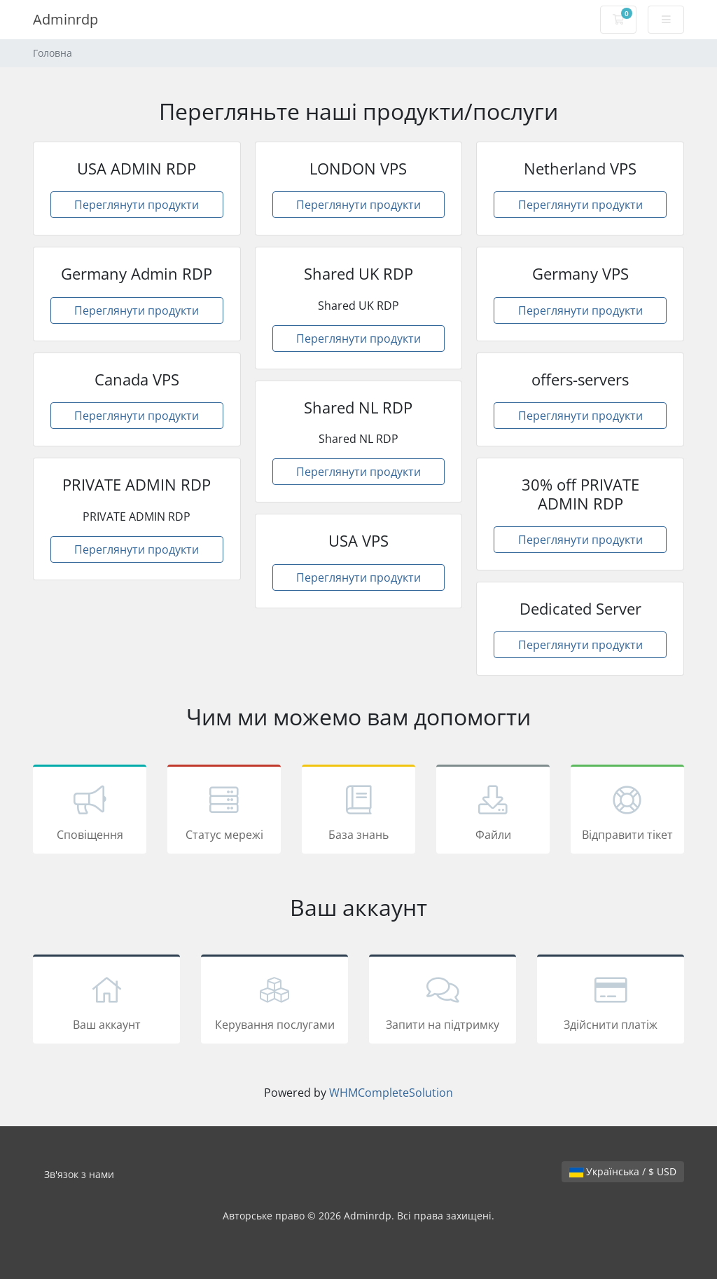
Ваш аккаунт (106, 1001)
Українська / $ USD (622, 1171)
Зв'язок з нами (79, 1174)
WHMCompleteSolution (391, 1092)
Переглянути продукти (136, 204)
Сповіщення (89, 811)
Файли (493, 811)
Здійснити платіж (610, 1001)
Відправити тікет (627, 811)
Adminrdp (65, 19)
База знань (358, 811)
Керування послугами (274, 1001)
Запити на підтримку (442, 1001)
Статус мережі (224, 811)
